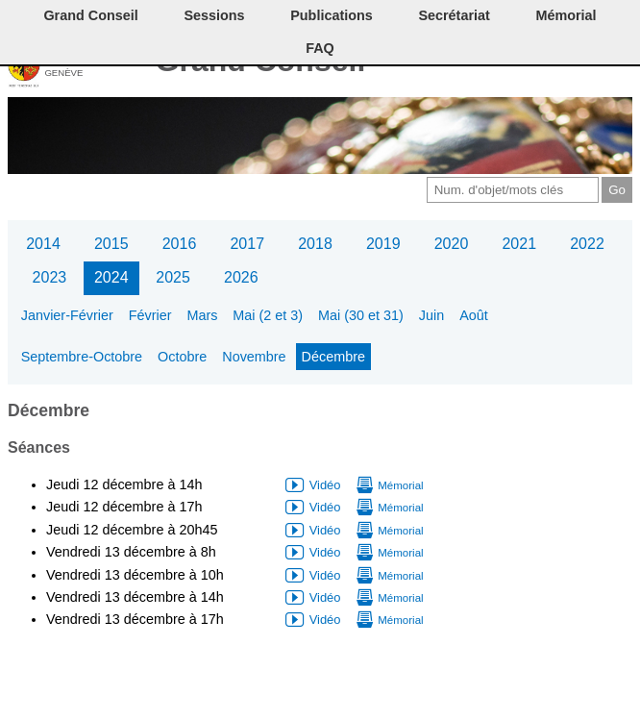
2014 (43, 244)
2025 (173, 277)
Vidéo (325, 485)
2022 (587, 244)
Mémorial (565, 15)
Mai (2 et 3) (268, 315)
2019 (383, 244)
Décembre (333, 356)
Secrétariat (453, 15)
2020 (451, 244)
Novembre (253, 356)
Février (150, 315)
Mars (201, 315)
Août (473, 315)
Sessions (214, 15)
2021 (519, 244)
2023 (50, 277)
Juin (431, 315)
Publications (331, 15)
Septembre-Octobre (81, 356)
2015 (111, 244)
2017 (247, 244)
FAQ (320, 48)
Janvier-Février (67, 315)
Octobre (182, 356)
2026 (241, 277)
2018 (315, 244)
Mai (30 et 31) (361, 315)
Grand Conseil (90, 15)
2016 (179, 244)
